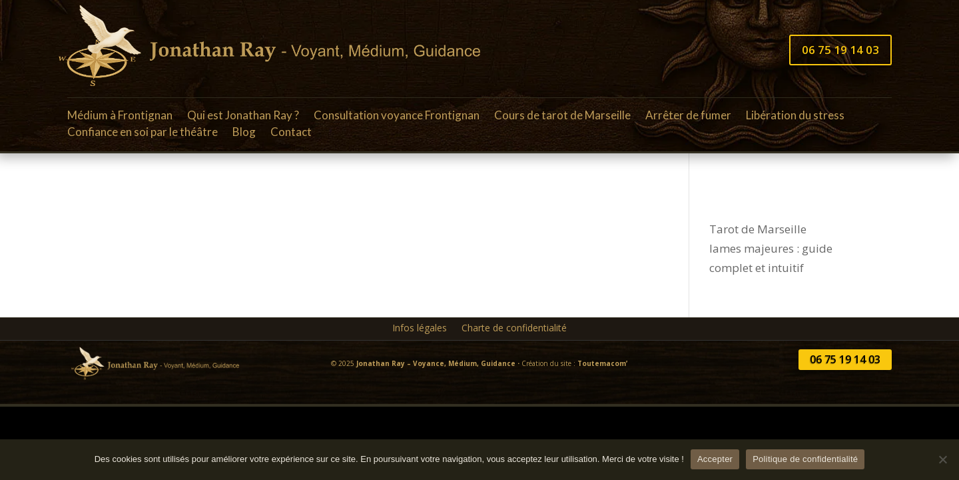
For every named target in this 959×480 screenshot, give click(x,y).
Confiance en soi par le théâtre (142, 134)
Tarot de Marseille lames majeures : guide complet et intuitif (770, 248)
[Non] (942, 459)
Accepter (715, 459)
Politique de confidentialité (805, 459)
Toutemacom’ (602, 363)
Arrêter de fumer (688, 117)
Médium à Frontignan (119, 117)
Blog (244, 134)
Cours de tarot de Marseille (562, 117)
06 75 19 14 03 (840, 49)
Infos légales (419, 328)
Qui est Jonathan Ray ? (243, 117)
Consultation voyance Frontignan (397, 117)
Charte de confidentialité (514, 328)
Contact (291, 134)
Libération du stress (795, 117)
